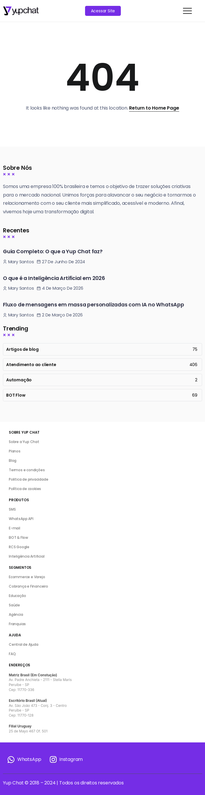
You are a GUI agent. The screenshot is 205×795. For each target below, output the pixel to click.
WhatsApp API (21, 518)
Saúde (14, 605)
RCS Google (19, 546)
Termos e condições (27, 469)
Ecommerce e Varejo (27, 576)
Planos (15, 451)
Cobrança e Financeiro (28, 586)
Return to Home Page (154, 108)
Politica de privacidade (28, 479)
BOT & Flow (18, 537)
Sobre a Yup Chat (24, 441)
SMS (12, 509)
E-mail (14, 528)
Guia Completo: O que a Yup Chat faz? (53, 251)
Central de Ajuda (23, 644)
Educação (17, 595)
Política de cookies (25, 488)
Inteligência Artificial (26, 556)
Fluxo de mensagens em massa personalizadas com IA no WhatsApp (93, 304)
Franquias (17, 623)
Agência (16, 614)
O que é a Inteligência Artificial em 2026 (54, 278)
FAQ (12, 653)
